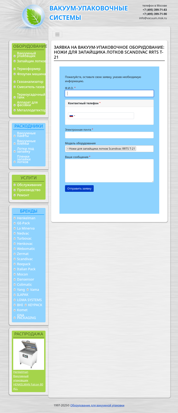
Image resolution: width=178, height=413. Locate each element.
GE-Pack (23, 223)
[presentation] (91, 201)
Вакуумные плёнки (26, 142)
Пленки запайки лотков (24, 159)
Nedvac (23, 233)
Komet (22, 310)
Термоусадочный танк (31, 96)
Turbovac (24, 238)
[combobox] (72, 116)
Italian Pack (26, 269)
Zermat (23, 253)
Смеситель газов (31, 87)
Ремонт (23, 195)
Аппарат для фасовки (27, 103)
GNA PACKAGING (26, 316)
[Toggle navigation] (57, 34)
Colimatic (24, 284)
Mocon (22, 274)
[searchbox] (138, 148)
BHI (20, 305)
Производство (29, 190)
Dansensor (25, 279)
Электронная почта (78, 130)
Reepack (23, 264)
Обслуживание (29, 185)
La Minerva (26, 228)
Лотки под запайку (25, 150)
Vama (34, 289)
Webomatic (26, 248)
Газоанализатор (30, 81)
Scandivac (25, 259)
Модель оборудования (80, 143)
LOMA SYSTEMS (29, 300)
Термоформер (29, 68)
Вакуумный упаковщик (26, 54)
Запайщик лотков (31, 61)
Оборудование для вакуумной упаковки (97, 405)
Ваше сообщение (76, 157)
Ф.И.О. (69, 88)
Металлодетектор (31, 110)
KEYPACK (35, 305)
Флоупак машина (31, 74)
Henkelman (26, 218)
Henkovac (25, 243)
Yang (21, 289)
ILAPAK (22, 294)
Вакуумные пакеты (26, 134)
